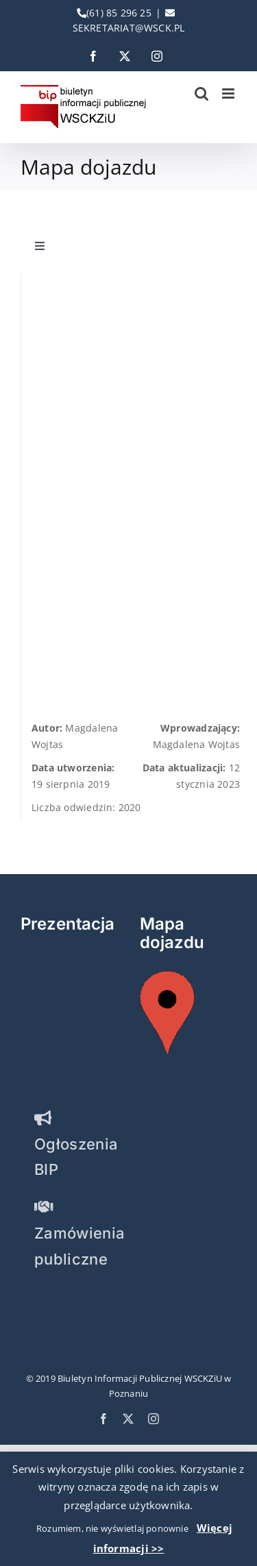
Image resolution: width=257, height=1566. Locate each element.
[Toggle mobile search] (201, 93)
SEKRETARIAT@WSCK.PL (129, 27)
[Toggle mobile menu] (229, 93)
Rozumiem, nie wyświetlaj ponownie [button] (112, 1528)
